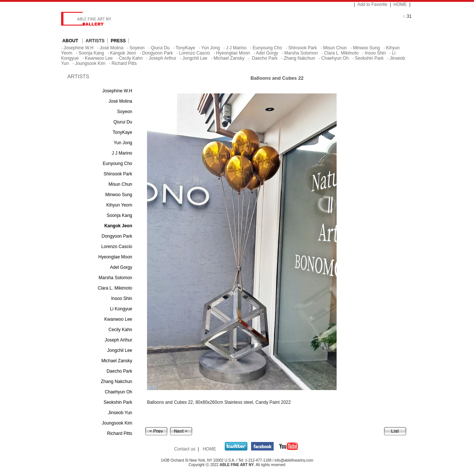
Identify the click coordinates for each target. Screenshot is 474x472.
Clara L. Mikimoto (341, 53)
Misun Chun (335, 47)
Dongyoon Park (157, 53)
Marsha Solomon (301, 53)
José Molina (111, 47)
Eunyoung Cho (267, 47)
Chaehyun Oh (335, 58)
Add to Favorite (372, 4)
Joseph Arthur (162, 58)
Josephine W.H (79, 47)
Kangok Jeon (123, 53)
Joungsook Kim (90, 63)
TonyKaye (185, 47)
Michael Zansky (229, 58)
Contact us (184, 449)
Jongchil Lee (195, 58)
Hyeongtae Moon (233, 53)
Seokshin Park (369, 58)
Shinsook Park (302, 47)
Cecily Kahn (131, 58)
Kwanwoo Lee (99, 58)
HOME (400, 4)
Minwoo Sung (366, 47)
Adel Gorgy (267, 53)
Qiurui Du (160, 47)
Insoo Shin (375, 53)
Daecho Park (264, 58)
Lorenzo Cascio (194, 53)
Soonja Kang (91, 53)
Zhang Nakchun (299, 58)
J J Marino (236, 47)
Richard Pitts (124, 63)
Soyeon (137, 47)
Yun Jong (210, 47)
